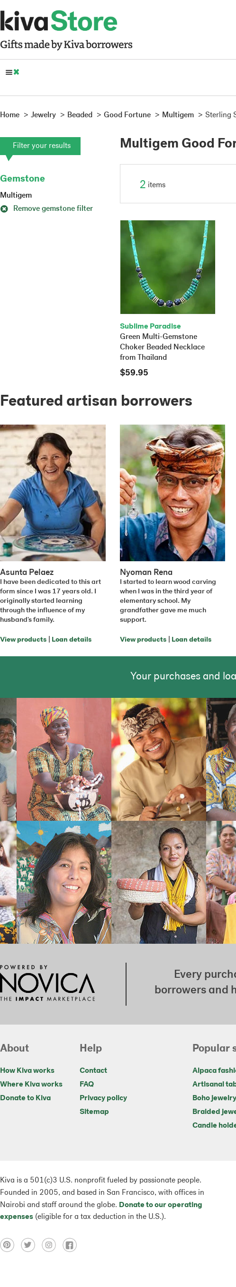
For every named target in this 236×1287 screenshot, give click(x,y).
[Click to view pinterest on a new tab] (10, 1245)
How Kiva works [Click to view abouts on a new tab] (27, 1071)
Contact (93, 1071)
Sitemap (94, 1112)
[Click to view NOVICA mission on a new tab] (47, 984)
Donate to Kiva (25, 1098)
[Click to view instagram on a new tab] (52, 1245)
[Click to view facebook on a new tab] (72, 1245)
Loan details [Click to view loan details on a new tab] (71, 640)
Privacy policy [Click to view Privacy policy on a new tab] (103, 1098)
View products (23, 640)
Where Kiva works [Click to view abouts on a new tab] (31, 1084)
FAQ (87, 1084)
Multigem (16, 196)
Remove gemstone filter (46, 209)
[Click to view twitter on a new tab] (31, 1245)
